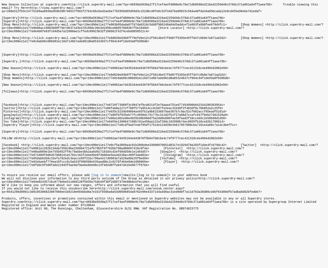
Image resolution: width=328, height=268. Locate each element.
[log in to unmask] (107, 207)
